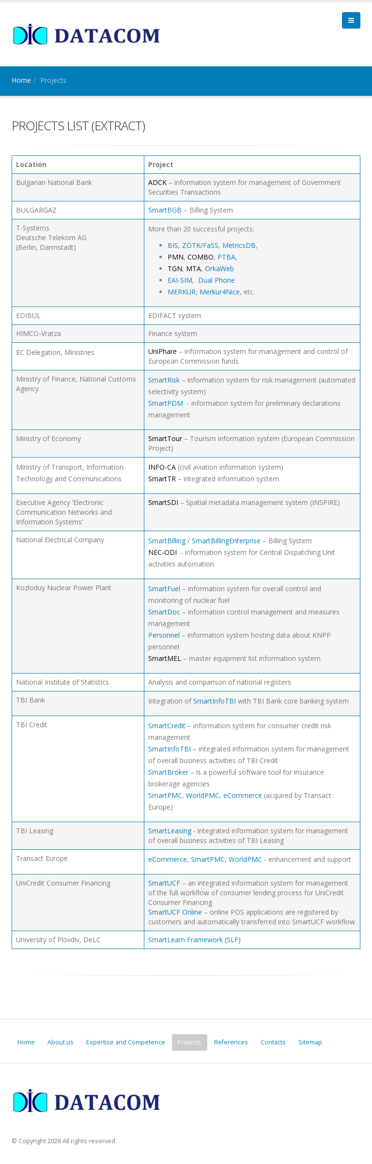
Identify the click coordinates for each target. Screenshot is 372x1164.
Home (21, 80)
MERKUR (182, 291)
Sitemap (310, 1042)
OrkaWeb (219, 268)
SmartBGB (165, 209)
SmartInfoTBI (214, 700)
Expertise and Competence (125, 1042)
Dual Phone (216, 280)
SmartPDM (165, 403)
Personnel (164, 635)
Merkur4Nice (220, 291)
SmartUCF (164, 883)
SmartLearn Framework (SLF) (194, 939)
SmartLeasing (169, 830)
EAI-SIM (180, 280)
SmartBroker (168, 772)
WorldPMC (202, 795)
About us (60, 1042)
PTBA (226, 256)
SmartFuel (164, 588)
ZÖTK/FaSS (200, 245)
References (231, 1042)
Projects (190, 1042)
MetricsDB (239, 245)
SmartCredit (167, 725)
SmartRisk (164, 379)
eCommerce (242, 795)
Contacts (273, 1042)
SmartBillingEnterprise (226, 540)
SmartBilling (167, 540)
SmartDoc (164, 611)
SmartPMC (165, 795)
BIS (173, 245)
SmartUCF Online (175, 912)
